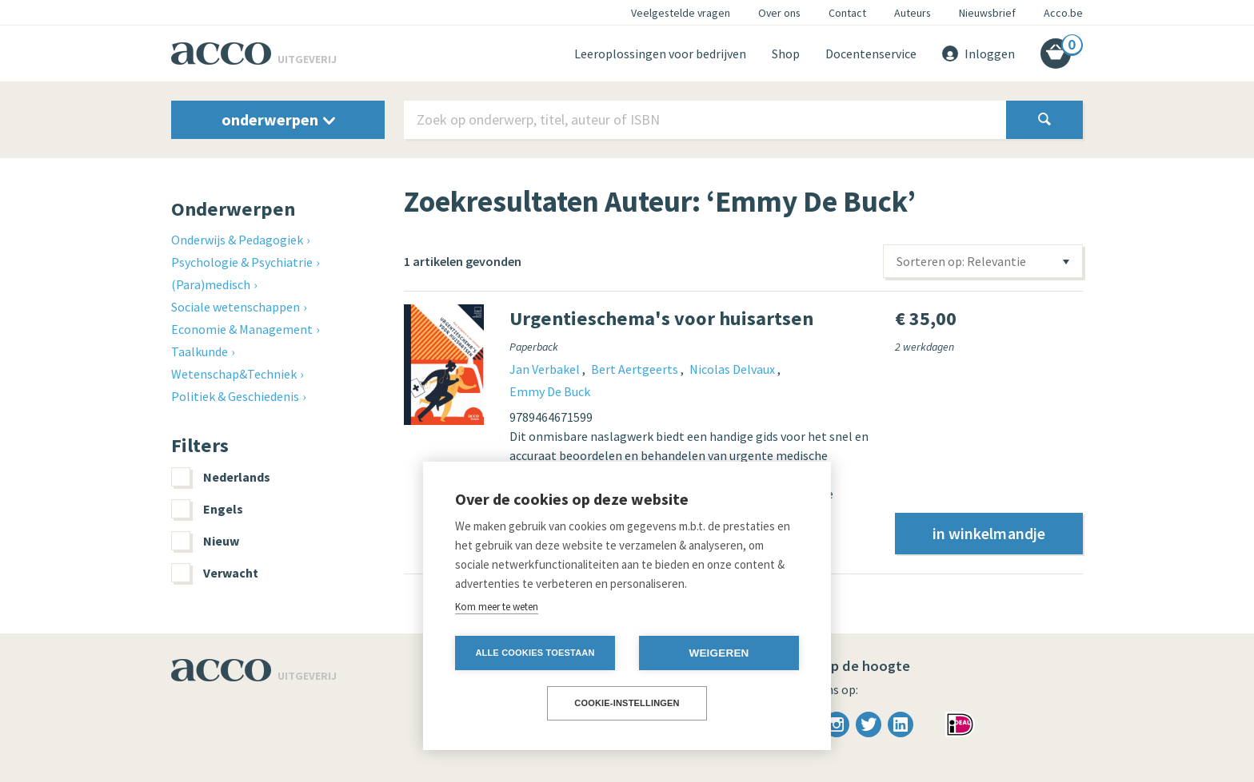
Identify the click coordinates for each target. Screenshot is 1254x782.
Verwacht (214, 572)
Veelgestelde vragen (680, 13)
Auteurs (912, 13)
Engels (207, 508)
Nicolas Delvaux (733, 369)
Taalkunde (199, 351)
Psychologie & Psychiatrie (242, 262)
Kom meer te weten (496, 606)
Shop (786, 54)
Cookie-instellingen (627, 703)
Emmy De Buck (549, 391)
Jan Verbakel (545, 369)
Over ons (779, 13)
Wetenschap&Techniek (234, 374)
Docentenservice (871, 54)
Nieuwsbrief (987, 13)
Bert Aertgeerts (636, 369)
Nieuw (205, 540)
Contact (847, 13)
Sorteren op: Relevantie (961, 261)
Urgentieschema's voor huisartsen (661, 318)
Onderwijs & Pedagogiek (237, 240)
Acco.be (1063, 13)
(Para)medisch (210, 284)
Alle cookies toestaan (534, 652)
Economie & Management (242, 329)
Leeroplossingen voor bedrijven (660, 54)
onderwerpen (278, 119)
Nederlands (220, 476)
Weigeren (719, 653)
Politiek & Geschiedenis (235, 396)
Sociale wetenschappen (235, 307)
